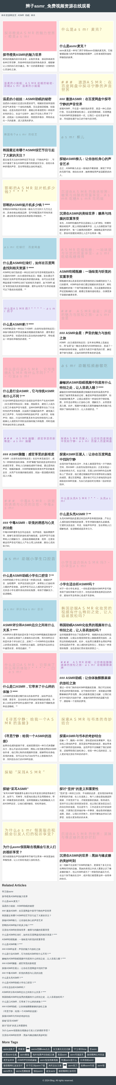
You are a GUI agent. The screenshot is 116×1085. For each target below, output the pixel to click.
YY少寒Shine (80, 1049)
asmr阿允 (8, 1071)
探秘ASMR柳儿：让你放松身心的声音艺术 (22, 920)
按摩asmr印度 (87, 1065)
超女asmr (50, 1071)
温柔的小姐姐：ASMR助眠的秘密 (27, 99)
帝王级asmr (7, 891)
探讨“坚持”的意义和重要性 (79, 789)
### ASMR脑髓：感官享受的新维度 (28, 454)
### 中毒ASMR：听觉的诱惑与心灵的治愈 (22, 973)
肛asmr (93, 1049)
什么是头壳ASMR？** (75, 514)
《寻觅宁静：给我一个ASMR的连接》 (20, 1011)
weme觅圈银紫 (23, 1071)
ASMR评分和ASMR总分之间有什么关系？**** (24, 992)
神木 (33, 15)
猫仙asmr (38, 1071)
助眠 (27, 15)
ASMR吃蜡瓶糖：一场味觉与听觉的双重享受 (23, 939)
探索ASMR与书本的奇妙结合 (81, 736)
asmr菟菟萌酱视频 (49, 1060)
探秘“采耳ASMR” (16, 789)
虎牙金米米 (8, 1060)
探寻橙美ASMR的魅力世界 (22, 54)
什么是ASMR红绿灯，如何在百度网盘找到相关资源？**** (29, 935)
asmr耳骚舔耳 (77, 1055)
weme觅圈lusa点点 (40, 1049)
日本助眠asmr (87, 1060)
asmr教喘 (24, 1055)
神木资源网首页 (8, 15)
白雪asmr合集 (10, 1055)
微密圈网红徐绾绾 (67, 1071)
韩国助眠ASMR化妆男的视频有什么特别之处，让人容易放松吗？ (33, 997)
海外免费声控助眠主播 (43, 1055)
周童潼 (21, 1049)
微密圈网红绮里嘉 (95, 1055)
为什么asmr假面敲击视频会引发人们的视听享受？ (26, 1030)
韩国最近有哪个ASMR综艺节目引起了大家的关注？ (26, 915)
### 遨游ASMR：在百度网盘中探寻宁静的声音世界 (26, 911)
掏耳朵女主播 (54, 1065)
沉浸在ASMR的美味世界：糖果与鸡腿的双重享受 (25, 930)
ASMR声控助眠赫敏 (27, 1060)
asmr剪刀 (72, 1065)
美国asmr (62, 1055)
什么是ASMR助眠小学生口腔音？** (28, 575)
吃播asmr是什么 (69, 1060)
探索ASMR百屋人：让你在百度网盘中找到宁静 (24, 968)
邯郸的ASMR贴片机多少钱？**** (26, 205)
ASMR (21, 15)
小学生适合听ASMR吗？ (77, 584)
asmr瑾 (101, 1065)
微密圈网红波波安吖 (13, 1065)
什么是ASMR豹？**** (18, 324)
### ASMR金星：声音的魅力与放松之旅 (21, 949)
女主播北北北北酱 (61, 1049)
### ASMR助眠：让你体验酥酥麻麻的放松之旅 (24, 1006)
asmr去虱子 (9, 1049)
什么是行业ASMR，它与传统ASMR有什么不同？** (26, 954)
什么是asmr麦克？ (73, 46)
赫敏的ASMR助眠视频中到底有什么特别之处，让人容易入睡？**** (34, 959)
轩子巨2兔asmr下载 (35, 1065)
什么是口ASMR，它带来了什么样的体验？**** (24, 1002)
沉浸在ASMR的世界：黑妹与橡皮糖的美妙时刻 (24, 1035)
